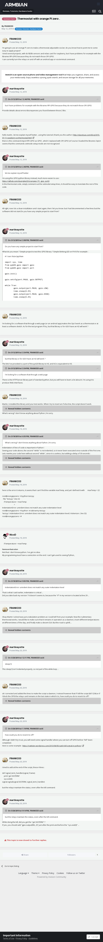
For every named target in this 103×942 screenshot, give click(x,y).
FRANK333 (8, 26)
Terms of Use (8, 938)
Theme (35, 873)
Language (23, 873)
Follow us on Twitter (75, 873)
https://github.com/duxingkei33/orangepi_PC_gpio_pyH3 (25, 181)
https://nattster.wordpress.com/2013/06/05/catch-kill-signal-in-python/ (51, 745)
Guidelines (33, 938)
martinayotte (16, 88)
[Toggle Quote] (6, 99)
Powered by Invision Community (51, 877)
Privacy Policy (48, 873)
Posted (18, 42)
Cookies (60, 873)
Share (25, 855)
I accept (93, 936)
